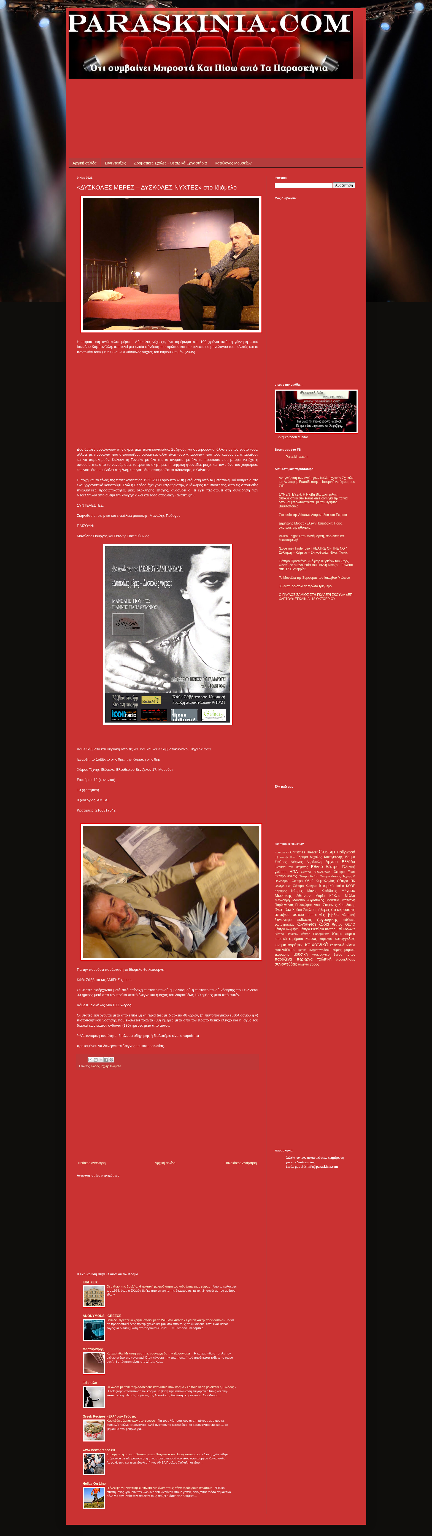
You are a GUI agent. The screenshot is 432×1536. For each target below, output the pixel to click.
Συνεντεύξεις (115, 163)
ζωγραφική (306, 924)
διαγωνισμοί (283, 920)
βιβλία (333, 914)
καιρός (311, 938)
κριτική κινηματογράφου (314, 949)
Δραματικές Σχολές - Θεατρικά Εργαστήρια (170, 163)
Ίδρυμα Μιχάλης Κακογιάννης (319, 857)
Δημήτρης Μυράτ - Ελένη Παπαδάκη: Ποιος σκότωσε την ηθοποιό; (310, 525)
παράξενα (283, 959)
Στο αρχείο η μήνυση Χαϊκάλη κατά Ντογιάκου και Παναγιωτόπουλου (154, 1454)
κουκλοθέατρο (285, 950)
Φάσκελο (90, 1383)
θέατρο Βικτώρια (312, 929)
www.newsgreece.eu (99, 1450)
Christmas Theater (303, 852)
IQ (276, 857)
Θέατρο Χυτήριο (305, 886)
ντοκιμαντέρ (321, 954)
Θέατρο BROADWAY (316, 872)
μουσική (301, 954)
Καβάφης (281, 891)
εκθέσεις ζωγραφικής (317, 919)
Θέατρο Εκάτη (308, 876)
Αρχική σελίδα (84, 163)
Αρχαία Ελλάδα (340, 861)
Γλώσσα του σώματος (291, 867)
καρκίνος (326, 939)
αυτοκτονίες (316, 915)
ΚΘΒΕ (350, 886)
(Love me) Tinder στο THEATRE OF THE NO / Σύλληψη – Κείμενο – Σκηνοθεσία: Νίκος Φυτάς (313, 550)
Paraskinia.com (297, 457)
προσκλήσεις (345, 959)
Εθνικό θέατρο (325, 866)
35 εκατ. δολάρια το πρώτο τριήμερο (305, 586)
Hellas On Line (94, 1484)
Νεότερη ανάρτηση (92, 1163)
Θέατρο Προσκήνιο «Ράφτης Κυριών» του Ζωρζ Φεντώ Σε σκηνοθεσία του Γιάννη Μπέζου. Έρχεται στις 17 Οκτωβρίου (316, 565)
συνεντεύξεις (286, 964)
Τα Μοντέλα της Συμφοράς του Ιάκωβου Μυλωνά (314, 578)
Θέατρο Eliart (344, 872)
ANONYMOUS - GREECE (102, 1316)
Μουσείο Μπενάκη (340, 900)
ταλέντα (303, 964)
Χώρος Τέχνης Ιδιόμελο (105, 1066)
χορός (314, 964)
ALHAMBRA (282, 852)
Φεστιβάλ (283, 909)
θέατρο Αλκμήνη (287, 929)
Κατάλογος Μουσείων (233, 163)
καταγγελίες (345, 938)
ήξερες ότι (327, 909)
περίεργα (305, 959)
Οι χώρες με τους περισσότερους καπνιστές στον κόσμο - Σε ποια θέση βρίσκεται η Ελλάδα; (171, 1387)
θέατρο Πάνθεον (286, 933)
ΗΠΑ (294, 871)
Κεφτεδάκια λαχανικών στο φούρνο (131, 1420)
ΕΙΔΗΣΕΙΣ (90, 1282)
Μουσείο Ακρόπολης (308, 900)
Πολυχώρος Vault (308, 905)
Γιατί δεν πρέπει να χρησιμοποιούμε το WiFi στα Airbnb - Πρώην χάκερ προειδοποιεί (165, 1320)
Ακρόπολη (314, 862)
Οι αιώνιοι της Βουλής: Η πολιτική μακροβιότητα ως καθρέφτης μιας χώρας (159, 1286)
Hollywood (346, 852)
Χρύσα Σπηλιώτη (304, 910)
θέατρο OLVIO (343, 924)
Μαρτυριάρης (93, 1349)
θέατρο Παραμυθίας (315, 933)
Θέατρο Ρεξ (283, 886)
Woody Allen (287, 857)
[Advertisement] (177, 91)
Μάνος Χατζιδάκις (322, 891)
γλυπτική (348, 915)
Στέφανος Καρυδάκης (339, 905)
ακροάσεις (346, 909)
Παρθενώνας (284, 905)
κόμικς (337, 950)
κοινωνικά (316, 944)
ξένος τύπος (344, 954)
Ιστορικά (326, 885)
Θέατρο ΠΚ (346, 881)
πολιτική (324, 959)
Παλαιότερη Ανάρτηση (241, 1163)
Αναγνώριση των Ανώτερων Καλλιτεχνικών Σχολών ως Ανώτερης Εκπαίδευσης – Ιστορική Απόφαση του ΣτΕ (317, 482)
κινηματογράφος (289, 945)
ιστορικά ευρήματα (289, 939)
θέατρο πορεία (343, 934)
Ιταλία (340, 886)
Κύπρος (297, 891)
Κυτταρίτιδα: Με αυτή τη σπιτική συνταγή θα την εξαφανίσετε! (149, 1353)
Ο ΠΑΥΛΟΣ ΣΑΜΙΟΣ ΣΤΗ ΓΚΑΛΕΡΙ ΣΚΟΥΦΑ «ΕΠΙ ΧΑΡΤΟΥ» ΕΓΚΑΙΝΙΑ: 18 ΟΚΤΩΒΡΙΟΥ (316, 597)
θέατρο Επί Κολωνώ (340, 929)
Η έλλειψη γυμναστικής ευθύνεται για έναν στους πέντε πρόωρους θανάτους (160, 1487)
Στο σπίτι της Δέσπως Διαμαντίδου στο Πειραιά (313, 515)
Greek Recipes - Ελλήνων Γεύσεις (109, 1416)
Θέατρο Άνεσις (286, 876)
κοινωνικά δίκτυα (342, 945)
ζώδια (324, 924)
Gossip (327, 851)
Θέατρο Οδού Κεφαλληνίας (313, 881)
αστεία (298, 914)
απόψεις (282, 914)
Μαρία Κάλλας (327, 896)
